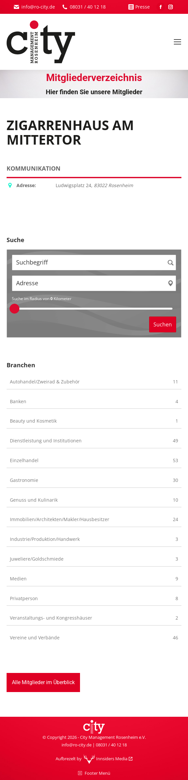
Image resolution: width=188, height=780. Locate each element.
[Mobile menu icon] (177, 42)
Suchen (162, 324)
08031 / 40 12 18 (88, 7)
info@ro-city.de (38, 7)
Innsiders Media (111, 759)
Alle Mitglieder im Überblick (43, 682)
